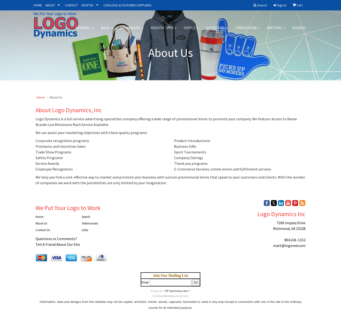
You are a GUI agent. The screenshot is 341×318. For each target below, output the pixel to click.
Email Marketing (165, 296)
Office (191, 30)
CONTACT (71, 5)
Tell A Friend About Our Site (58, 244)
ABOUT (50, 5)
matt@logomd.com (289, 245)
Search (298, 30)
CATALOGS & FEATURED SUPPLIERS (127, 5)
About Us (41, 223)
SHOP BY (87, 5)
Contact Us (43, 230)
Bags (107, 30)
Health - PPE (164, 30)
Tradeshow (247, 30)
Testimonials (90, 223)
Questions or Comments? (56, 238)
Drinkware (132, 30)
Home (41, 97)
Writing (276, 30)
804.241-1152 (294, 239)
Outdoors (217, 30)
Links (85, 230)
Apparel (85, 30)
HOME (38, 5)
